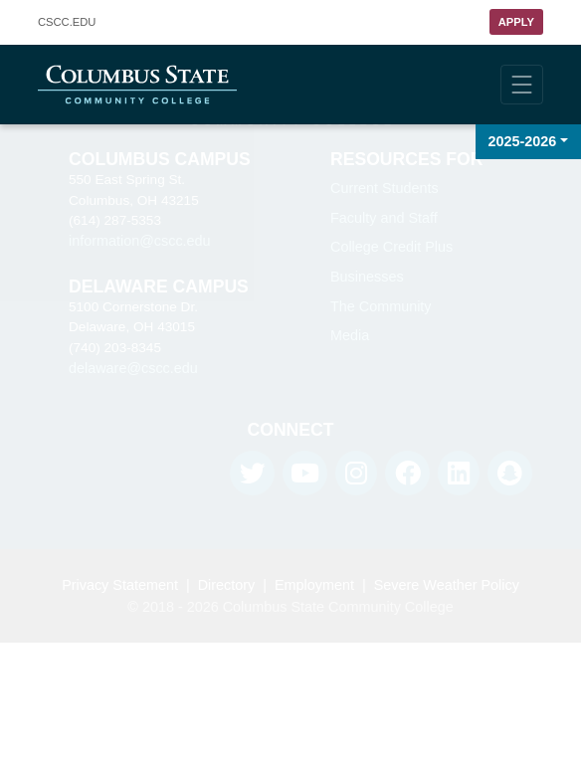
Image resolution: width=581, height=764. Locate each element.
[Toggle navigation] (521, 84)
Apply (516, 22)
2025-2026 (522, 141)
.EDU (67, 22)
